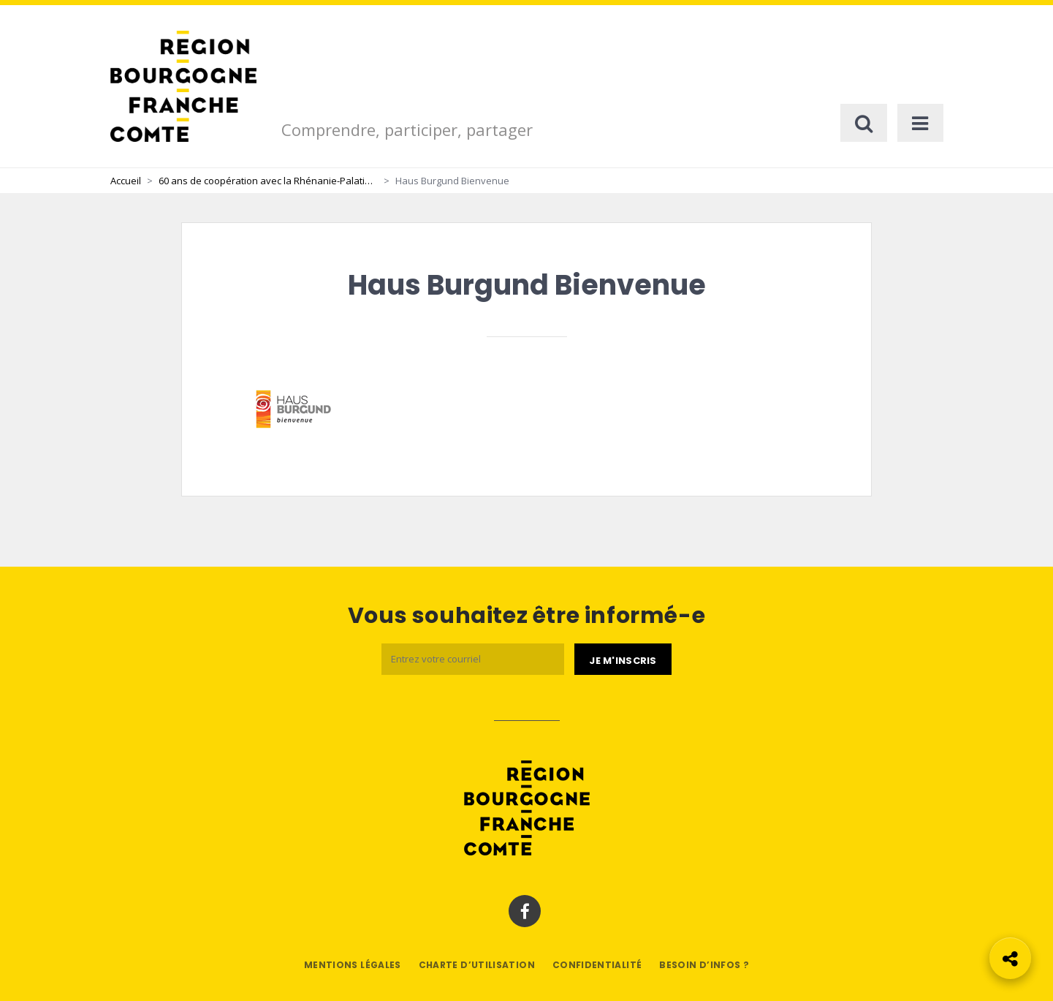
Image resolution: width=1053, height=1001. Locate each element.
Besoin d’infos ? (704, 965)
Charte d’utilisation (477, 965)
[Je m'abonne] (622, 659)
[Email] (472, 659)
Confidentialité (597, 965)
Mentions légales (352, 965)
